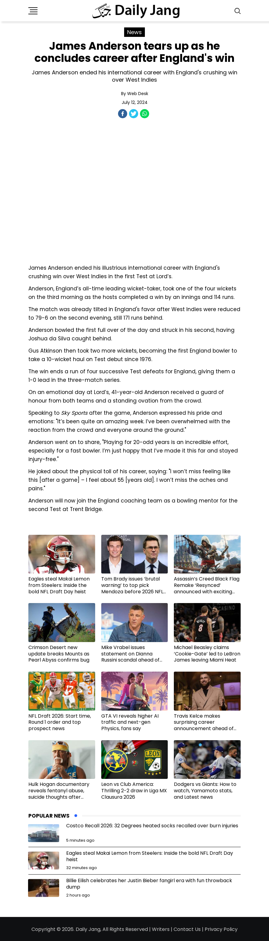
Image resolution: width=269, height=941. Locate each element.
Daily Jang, (88, 929)
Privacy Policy (221, 929)
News (134, 32)
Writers (161, 929)
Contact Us (187, 929)
